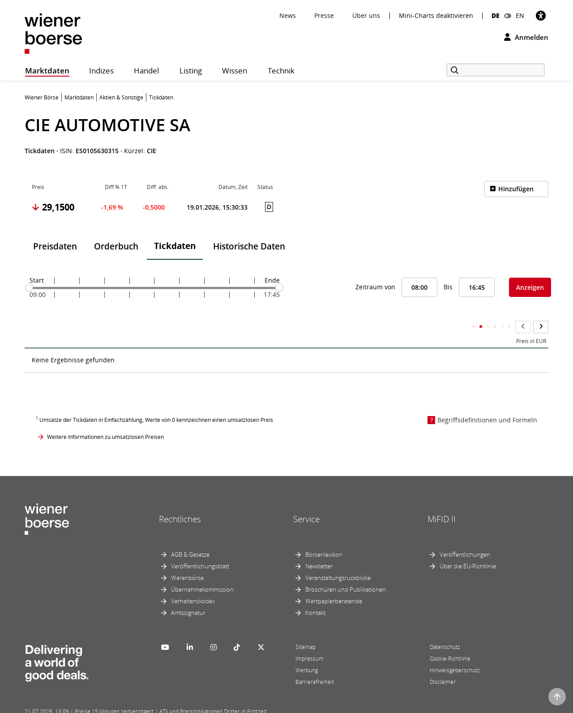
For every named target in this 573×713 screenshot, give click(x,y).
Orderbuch (116, 246)
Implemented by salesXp (156, 705)
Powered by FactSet (104, 705)
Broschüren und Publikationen (345, 572)
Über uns (366, 15)
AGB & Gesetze (190, 537)
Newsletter (319, 549)
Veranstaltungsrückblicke (338, 560)
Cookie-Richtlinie (450, 641)
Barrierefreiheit (314, 664)
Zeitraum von (375, 287)
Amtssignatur (188, 595)
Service (306, 501)
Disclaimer (443, 664)
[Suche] (495, 70)
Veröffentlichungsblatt (200, 549)
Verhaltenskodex (193, 584)
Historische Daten (249, 246)
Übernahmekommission (202, 572)
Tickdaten (175, 246)
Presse (324, 15)
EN (520, 15)
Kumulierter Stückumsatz (390, 323)
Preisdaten (55, 246)
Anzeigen (530, 287)
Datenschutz (445, 629)
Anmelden (526, 37)
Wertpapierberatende (333, 584)
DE (496, 15)
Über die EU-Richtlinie (468, 549)
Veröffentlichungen (465, 537)
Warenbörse (187, 560)
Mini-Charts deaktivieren (436, 16)
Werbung (306, 653)
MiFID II (442, 501)
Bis (448, 287)
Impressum (309, 641)
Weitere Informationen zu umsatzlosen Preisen (105, 419)
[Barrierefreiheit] (540, 15)
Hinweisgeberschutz (455, 653)
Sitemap (305, 629)
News (287, 15)
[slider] (29, 287)
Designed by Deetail (209, 705)
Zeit (36, 323)
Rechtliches (180, 501)
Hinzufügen (516, 189)
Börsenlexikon (323, 537)
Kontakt (315, 595)
